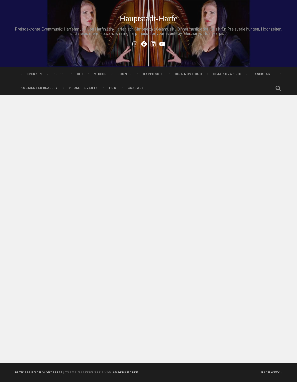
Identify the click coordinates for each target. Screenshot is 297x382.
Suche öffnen (278, 88)
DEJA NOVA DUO (188, 74)
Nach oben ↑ (271, 372)
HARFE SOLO (153, 74)
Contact (136, 88)
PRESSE (59, 74)
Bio (80, 74)
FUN (113, 88)
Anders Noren (126, 372)
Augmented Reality (39, 88)
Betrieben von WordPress (38, 372)
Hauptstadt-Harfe (148, 18)
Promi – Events (83, 88)
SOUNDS (125, 74)
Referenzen (31, 74)
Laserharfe (263, 74)
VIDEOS (100, 74)
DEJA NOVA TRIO (227, 74)
